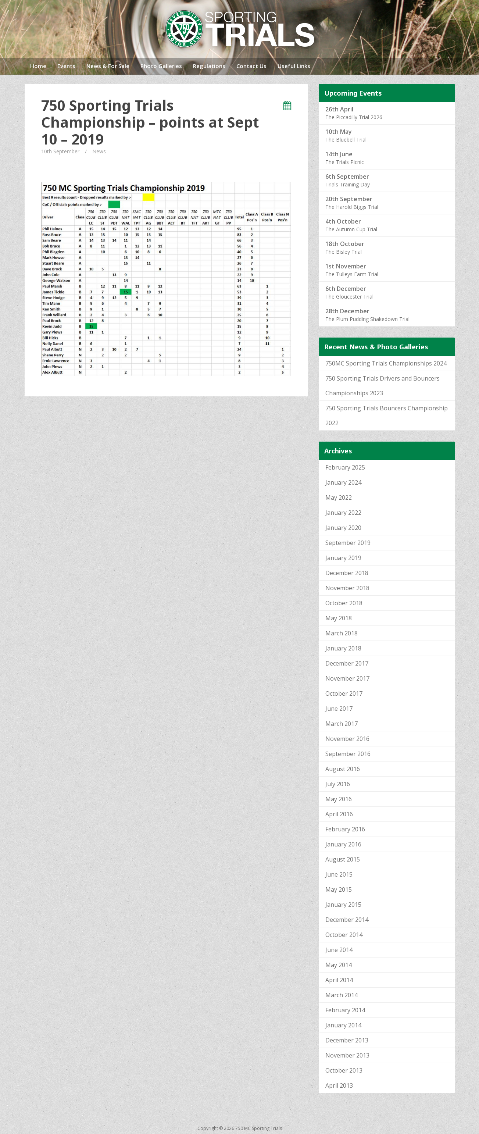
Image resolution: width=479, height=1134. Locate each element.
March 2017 (341, 724)
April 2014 (339, 980)
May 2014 (338, 965)
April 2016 (339, 814)
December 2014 (346, 920)
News (99, 151)
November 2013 (347, 1055)
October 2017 (343, 693)
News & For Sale (107, 65)
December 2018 (346, 573)
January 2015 (343, 905)
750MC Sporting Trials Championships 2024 (386, 363)
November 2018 (347, 588)
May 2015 (338, 889)
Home (38, 65)
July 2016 (337, 784)
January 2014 (343, 1025)
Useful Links (294, 65)
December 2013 (346, 1040)
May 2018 (338, 618)
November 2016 (347, 739)
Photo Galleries (161, 65)
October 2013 (343, 1070)
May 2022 (338, 497)
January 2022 (343, 513)
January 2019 (343, 558)
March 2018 (341, 633)
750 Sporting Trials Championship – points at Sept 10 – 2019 (150, 122)
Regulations (209, 65)
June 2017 (339, 709)
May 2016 (338, 799)
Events (66, 65)
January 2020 (343, 528)
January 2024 (343, 482)
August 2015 (342, 859)
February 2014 (345, 1010)
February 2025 (345, 467)
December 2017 (346, 663)
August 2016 (342, 769)
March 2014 (341, 995)
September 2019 (348, 543)
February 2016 (345, 829)
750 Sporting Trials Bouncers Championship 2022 (386, 415)
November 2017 (347, 678)
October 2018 (343, 603)
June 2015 (339, 874)
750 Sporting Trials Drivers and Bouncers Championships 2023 (382, 385)
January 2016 (343, 844)
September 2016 (348, 754)
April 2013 (339, 1085)
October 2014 (343, 935)
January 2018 (343, 648)
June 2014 (339, 950)
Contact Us (251, 65)
